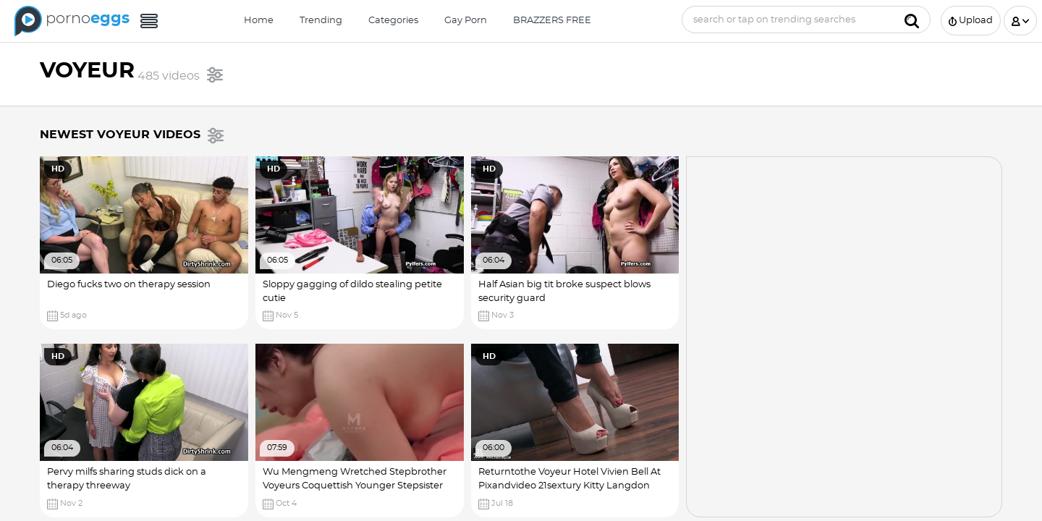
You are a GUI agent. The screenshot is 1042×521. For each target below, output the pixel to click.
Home (259, 20)
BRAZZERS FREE (552, 20)
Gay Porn (465, 20)
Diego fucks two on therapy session (129, 284)
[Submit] (912, 20)
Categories (393, 20)
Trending (321, 20)
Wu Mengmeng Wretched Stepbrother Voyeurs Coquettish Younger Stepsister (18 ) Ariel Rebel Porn (354, 486)
